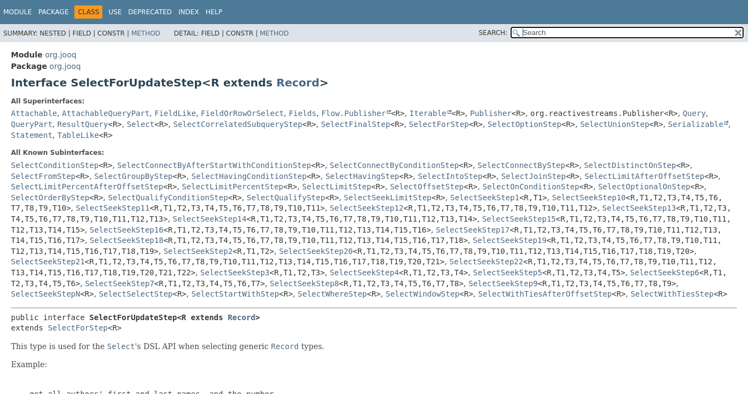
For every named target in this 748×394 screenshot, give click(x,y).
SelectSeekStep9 (502, 283)
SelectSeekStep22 (486, 261)
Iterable (427, 113)
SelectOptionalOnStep (644, 186)
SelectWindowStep (423, 293)
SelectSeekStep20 (316, 251)
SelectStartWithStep (235, 293)
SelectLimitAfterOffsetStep (644, 176)
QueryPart (32, 124)
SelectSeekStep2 (198, 251)
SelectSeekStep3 (234, 272)
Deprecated (150, 12)
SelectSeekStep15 (519, 219)
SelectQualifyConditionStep (168, 197)
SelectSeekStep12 (367, 208)
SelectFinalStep (355, 124)
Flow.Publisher (353, 113)
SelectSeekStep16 (127, 229)
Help (214, 12)
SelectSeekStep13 (639, 208)
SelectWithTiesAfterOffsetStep (545, 293)
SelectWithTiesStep (672, 293)
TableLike (78, 135)
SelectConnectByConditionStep (394, 165)
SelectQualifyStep (286, 197)
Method (145, 33)
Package (53, 12)
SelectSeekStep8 (304, 283)
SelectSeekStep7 (119, 283)
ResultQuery (82, 124)
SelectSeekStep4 (364, 272)
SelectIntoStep (450, 176)
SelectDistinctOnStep (630, 165)
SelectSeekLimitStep (387, 197)
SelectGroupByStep (133, 176)
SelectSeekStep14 (210, 219)
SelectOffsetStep (427, 186)
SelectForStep (439, 124)
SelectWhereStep (332, 293)
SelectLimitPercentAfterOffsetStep (87, 186)
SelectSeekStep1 (484, 197)
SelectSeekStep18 (127, 240)
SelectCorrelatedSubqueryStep (237, 124)
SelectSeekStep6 (664, 272)
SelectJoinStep (533, 176)
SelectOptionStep (524, 124)
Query (694, 113)
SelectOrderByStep (50, 197)
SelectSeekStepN (45, 293)
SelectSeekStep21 (48, 261)
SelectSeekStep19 (510, 240)
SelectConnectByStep (521, 165)
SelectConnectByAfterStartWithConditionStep (214, 165)
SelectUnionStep (614, 124)
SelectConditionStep (54, 165)
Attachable (34, 113)
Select (141, 124)
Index (188, 12)
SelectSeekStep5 (507, 272)
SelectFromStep (43, 176)
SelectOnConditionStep (531, 186)
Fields (303, 113)
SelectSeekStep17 (473, 229)
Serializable (695, 124)
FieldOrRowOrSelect (242, 113)
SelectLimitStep (336, 186)
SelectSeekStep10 (589, 197)
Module (17, 12)
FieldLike (175, 113)
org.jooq (60, 54)
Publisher (491, 113)
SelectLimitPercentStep (232, 186)
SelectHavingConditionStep (249, 176)
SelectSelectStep (136, 293)
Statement (32, 135)
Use (114, 12)
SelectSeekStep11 (113, 208)
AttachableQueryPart (105, 113)
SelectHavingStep (362, 176)
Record (298, 82)
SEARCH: (493, 33)
